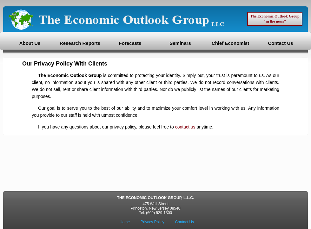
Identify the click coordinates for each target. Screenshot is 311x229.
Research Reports (80, 43)
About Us (30, 43)
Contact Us (280, 43)
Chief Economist (230, 43)
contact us (185, 126)
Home (125, 222)
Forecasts (130, 43)
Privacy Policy (152, 222)
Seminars (180, 43)
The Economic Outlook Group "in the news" (274, 19)
